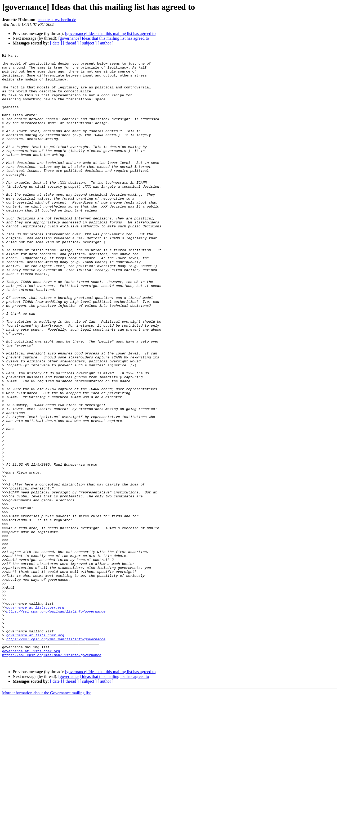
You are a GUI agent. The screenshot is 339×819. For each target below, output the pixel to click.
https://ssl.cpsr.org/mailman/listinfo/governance (55, 723)
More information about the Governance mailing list (46, 814)
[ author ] (106, 43)
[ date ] (56, 43)
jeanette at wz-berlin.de (56, 19)
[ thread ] (71, 43)
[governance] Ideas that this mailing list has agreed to (110, 33)
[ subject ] (88, 43)
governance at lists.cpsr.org (35, 718)
